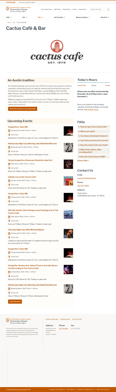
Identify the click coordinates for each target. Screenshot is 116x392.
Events (74, 9)
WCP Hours (57, 9)
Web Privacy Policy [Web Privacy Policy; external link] (102, 389)
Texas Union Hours (46, 9)
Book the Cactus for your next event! (22, 109)
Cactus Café (77, 319)
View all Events (15, 301)
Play (39, 17)
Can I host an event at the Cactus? (94, 141)
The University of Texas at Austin (17, 389)
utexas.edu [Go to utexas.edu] (11, 2)
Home (9, 22)
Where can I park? (87, 131)
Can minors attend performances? (94, 136)
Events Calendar (52, 319)
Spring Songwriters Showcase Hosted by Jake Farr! (30, 160)
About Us (104, 17)
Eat (23, 17)
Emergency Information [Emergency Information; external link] (56, 389)
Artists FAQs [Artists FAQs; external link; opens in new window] (82, 161)
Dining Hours (67, 9)
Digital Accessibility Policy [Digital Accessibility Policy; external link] (85, 389)
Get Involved (58, 17)
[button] (11, 17)
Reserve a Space (82, 17)
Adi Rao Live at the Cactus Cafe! (22, 177)
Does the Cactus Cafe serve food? (94, 145)
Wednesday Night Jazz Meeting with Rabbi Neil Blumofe (32, 143)
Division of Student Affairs (27, 2)
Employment (82, 9)
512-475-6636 (63, 328)
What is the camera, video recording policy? (90, 151)
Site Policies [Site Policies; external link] (70, 389)
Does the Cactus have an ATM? (92, 157)
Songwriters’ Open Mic (18, 127)
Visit (7, 17)
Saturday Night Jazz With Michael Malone (26, 230)
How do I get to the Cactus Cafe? (93, 127)
